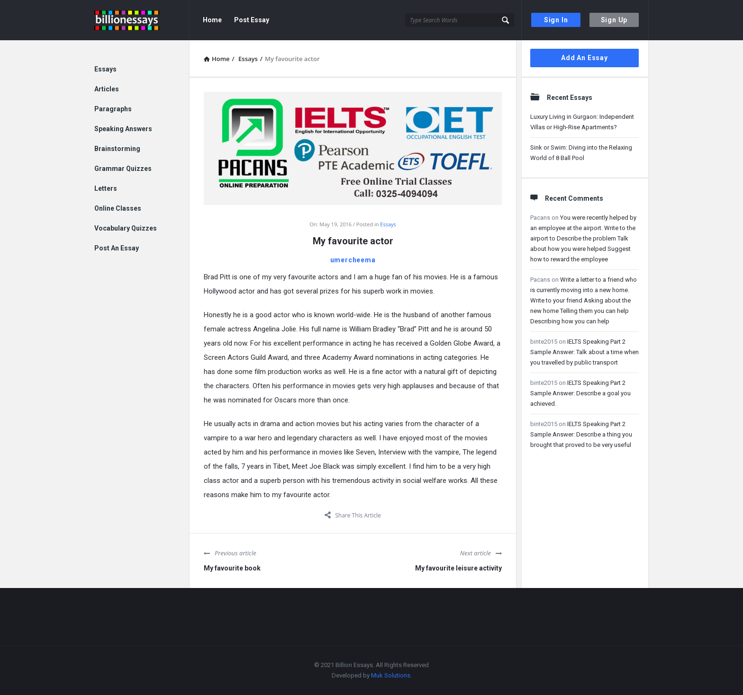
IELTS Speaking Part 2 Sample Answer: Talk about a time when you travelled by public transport (584, 352)
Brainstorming (117, 148)
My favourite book (232, 568)
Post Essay (251, 20)
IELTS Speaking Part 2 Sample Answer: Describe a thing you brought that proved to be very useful (581, 434)
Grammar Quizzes (123, 168)
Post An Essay (116, 248)
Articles (106, 89)
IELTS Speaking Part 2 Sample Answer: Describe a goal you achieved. (580, 393)
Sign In (556, 20)
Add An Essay (584, 58)
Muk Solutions (390, 675)
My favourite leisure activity (458, 568)
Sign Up (614, 20)
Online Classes (117, 208)
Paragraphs (113, 109)
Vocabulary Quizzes (125, 228)
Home (212, 20)
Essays (388, 224)
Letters (105, 188)
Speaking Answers (123, 129)
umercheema (353, 260)
